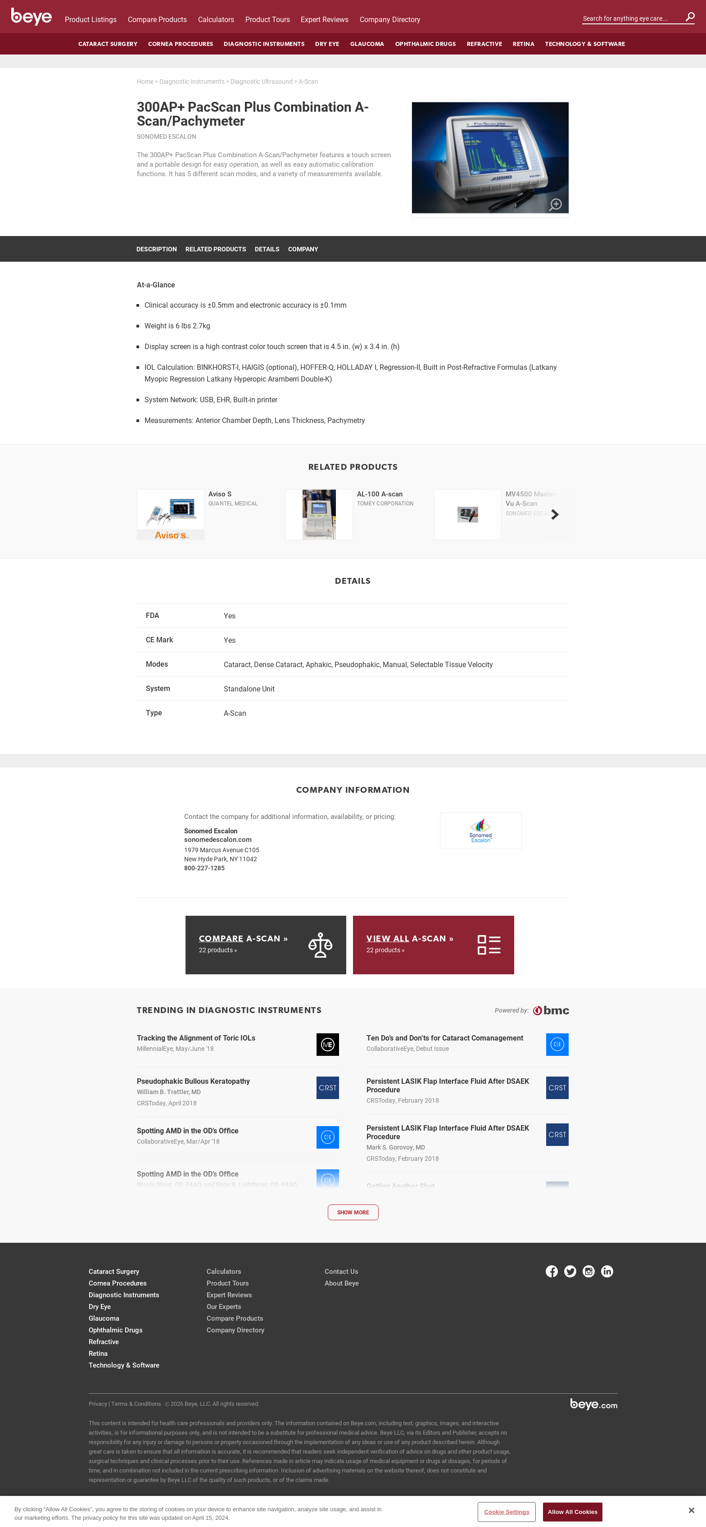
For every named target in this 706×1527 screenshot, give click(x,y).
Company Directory (390, 19)
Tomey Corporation (385, 503)
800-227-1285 (204, 867)
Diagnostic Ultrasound (262, 81)
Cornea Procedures (180, 44)
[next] (555, 514)
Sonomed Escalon (166, 136)
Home (145, 81)
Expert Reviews (324, 19)
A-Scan (308, 81)
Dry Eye (327, 44)
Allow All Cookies (573, 1512)
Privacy (98, 1404)
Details (267, 249)
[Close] (691, 1510)
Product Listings (91, 19)
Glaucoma (367, 44)
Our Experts (224, 1306)
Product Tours (267, 19)
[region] (353, 1511)
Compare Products (157, 19)
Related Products (216, 249)
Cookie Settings (507, 1512)
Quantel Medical (233, 503)
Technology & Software (585, 44)
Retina (523, 44)
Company (303, 249)
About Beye (342, 1282)
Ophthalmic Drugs (425, 44)
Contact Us (341, 1271)
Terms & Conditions (136, 1404)
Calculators (216, 19)
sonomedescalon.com (218, 839)
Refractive (484, 44)
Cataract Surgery (107, 44)
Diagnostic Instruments (264, 44)
